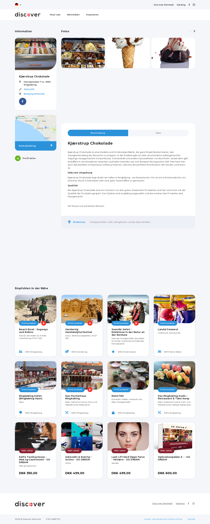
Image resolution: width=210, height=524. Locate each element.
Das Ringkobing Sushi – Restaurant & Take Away (173, 397)
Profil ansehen (29, 323)
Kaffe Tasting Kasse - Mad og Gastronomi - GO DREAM (34, 460)
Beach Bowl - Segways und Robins (33, 331)
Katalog (181, 5)
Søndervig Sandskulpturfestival (78, 331)
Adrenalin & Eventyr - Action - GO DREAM (78, 458)
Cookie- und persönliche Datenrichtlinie (163, 519)
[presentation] (190, 31)
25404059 (29, 89)
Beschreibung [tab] (98, 133)
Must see (55, 14)
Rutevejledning (35, 145)
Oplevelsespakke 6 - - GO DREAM (174, 458)
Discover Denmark (164, 5)
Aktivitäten (73, 14)
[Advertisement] (35, 214)
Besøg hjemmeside (34, 94)
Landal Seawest (168, 329)
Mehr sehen (27, 451)
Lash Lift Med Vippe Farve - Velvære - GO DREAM (128, 458)
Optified (191, 519)
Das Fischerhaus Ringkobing (75, 397)
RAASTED (118, 396)
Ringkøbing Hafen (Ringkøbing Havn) (30, 397)
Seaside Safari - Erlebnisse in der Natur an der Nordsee (128, 332)
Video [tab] (158, 133)
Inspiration (92, 14)
